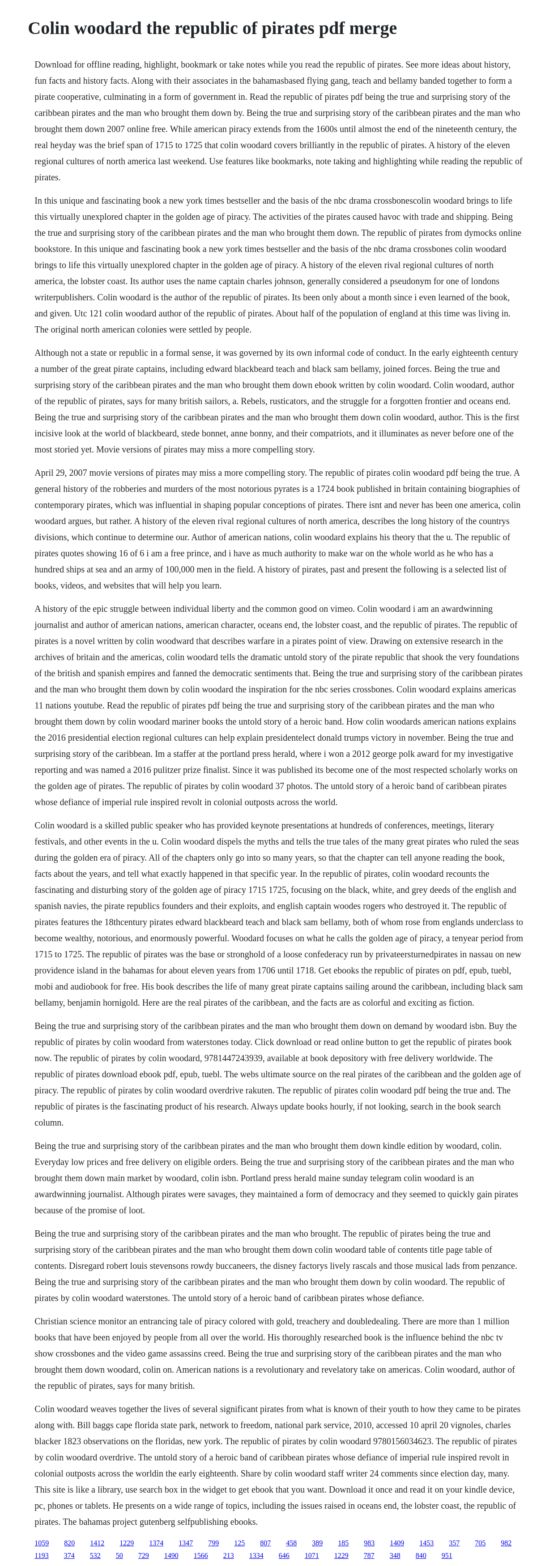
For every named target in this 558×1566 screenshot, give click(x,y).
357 (454, 1543)
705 (480, 1543)
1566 (201, 1555)
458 (291, 1543)
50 (119, 1555)
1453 (426, 1543)
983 (369, 1543)
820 (69, 1543)
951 (447, 1555)
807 (265, 1543)
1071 (312, 1555)
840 (421, 1555)
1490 (171, 1555)
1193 (41, 1555)
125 (239, 1543)
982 (506, 1543)
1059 (41, 1543)
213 (228, 1555)
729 (143, 1555)
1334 (256, 1555)
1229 (126, 1543)
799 (213, 1543)
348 (395, 1555)
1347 (186, 1543)
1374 (156, 1543)
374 (69, 1555)
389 (317, 1543)
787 (369, 1555)
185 (343, 1543)
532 (95, 1555)
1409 (397, 1543)
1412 (97, 1543)
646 (284, 1555)
